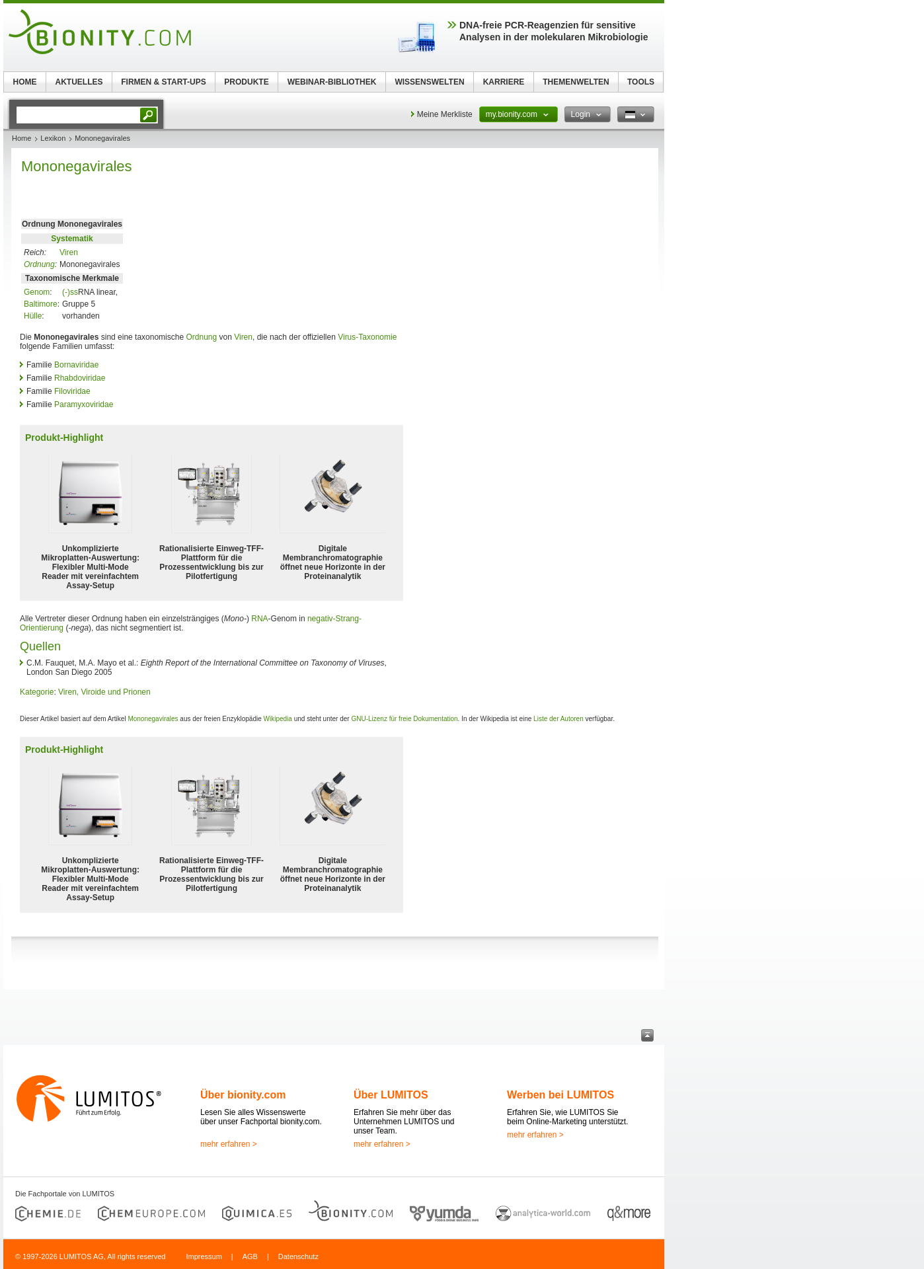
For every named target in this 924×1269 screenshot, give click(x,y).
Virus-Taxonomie (367, 337)
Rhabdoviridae (79, 378)
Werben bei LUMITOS (560, 1094)
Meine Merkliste (445, 114)
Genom (37, 292)
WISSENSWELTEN (429, 82)
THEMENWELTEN (576, 82)
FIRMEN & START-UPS (163, 82)
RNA (259, 618)
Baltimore (41, 304)
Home (21, 138)
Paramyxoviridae (83, 404)
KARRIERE (504, 82)
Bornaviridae (76, 364)
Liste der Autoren (558, 718)
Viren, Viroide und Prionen (104, 692)
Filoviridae (72, 391)
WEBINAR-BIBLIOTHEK (332, 82)
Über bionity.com (243, 1094)
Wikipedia (278, 718)
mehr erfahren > (228, 1144)
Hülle (33, 316)
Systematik (72, 238)
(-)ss (70, 292)
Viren (68, 252)
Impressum (203, 1256)
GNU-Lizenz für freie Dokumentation (404, 718)
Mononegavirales (153, 718)
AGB (250, 1256)
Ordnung (39, 264)
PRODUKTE (246, 82)
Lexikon (52, 138)
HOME (25, 82)
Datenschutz (298, 1256)
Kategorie (37, 692)
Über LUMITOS (391, 1094)
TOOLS (640, 82)
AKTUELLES (79, 82)
